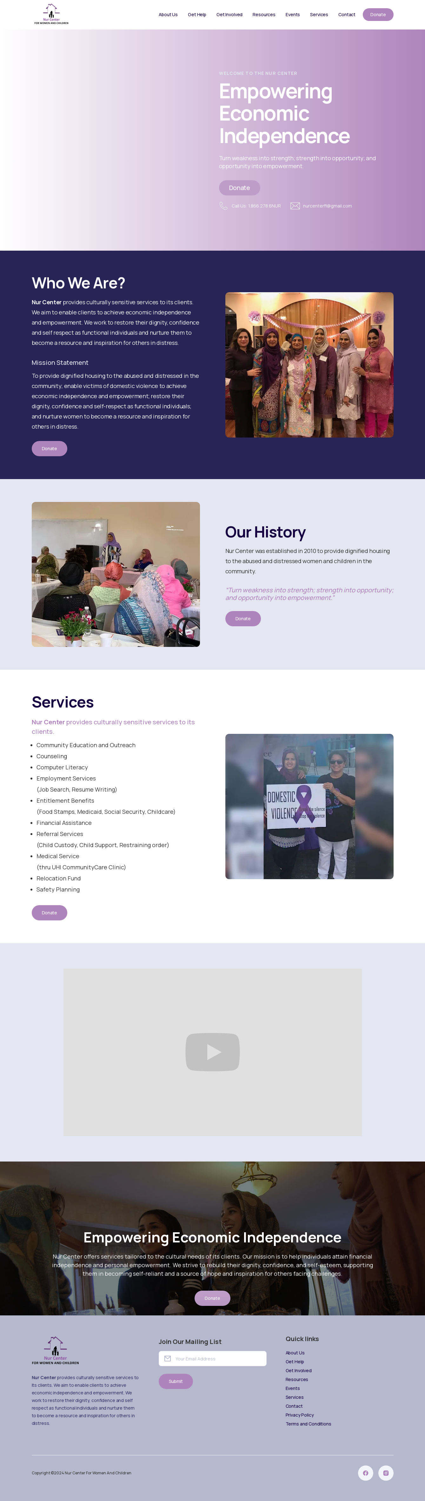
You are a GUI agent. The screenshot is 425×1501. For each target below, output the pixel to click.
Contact (346, 14)
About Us (168, 14)
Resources (264, 14)
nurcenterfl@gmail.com (327, 206)
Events (293, 14)
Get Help (197, 14)
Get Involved (229, 14)
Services (319, 14)
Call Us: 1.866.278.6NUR (256, 206)
